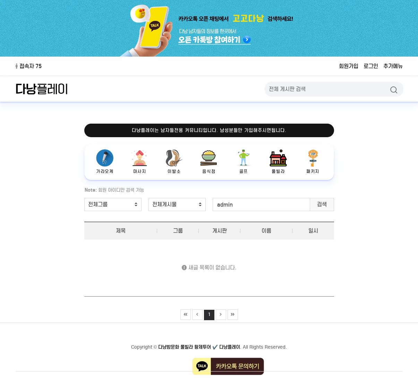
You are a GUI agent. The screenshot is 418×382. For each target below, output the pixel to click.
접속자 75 (29, 66)
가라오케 (105, 161)
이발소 (174, 161)
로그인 (371, 66)
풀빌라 (278, 161)
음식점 (208, 161)
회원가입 (348, 66)
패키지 (313, 161)
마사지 (139, 161)
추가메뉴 (393, 66)
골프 (243, 161)
